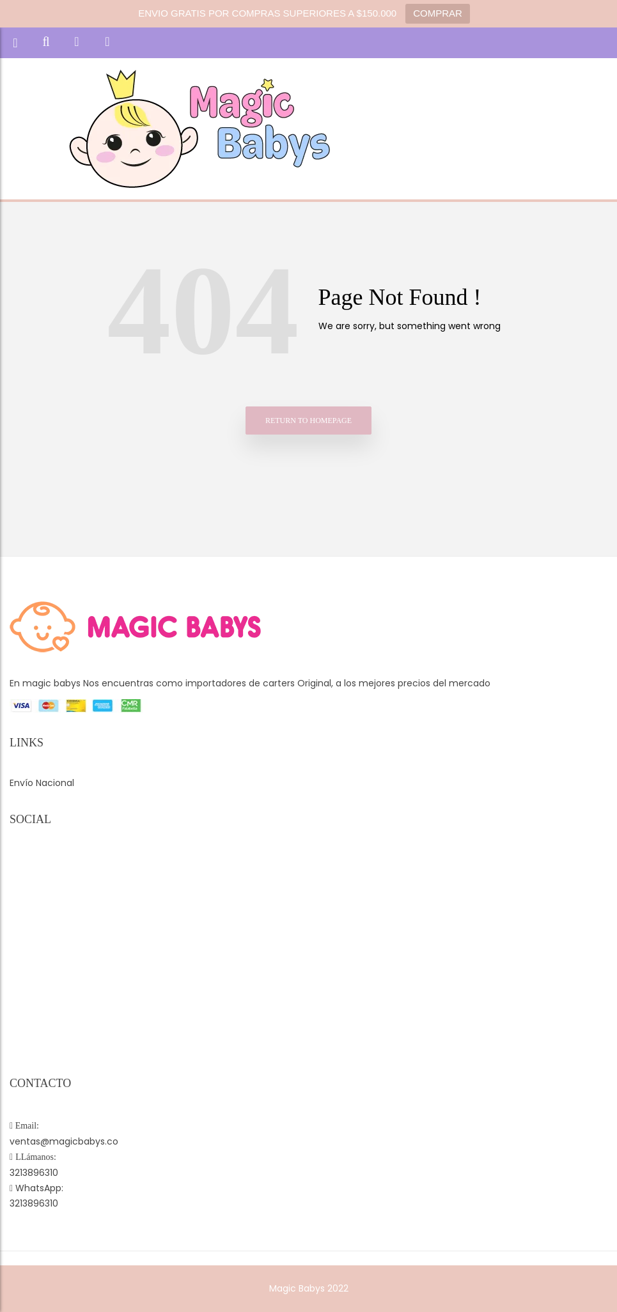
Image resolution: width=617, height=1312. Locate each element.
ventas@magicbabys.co (64, 1141)
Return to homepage (308, 420)
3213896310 (34, 1172)
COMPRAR (437, 13)
